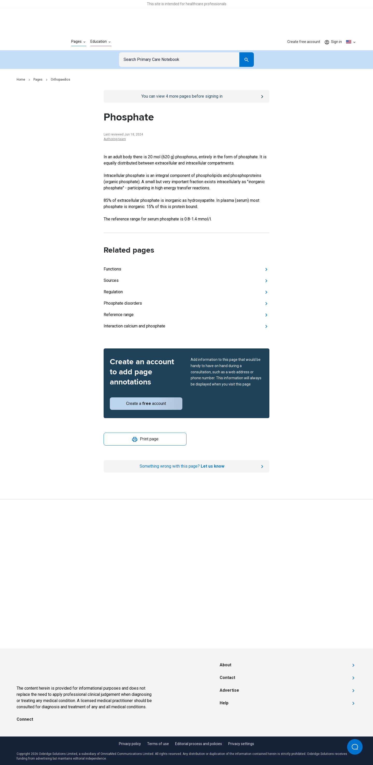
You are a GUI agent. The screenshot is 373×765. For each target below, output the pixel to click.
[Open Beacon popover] (355, 747)
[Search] (246, 59)
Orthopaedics (60, 79)
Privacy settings (241, 744)
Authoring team (115, 139)
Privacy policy (130, 744)
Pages (37, 79)
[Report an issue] (186, 466)
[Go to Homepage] (36, 42)
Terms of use (158, 744)
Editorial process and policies (198, 744)
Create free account (303, 42)
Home (21, 79)
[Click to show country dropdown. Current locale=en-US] (351, 42)
